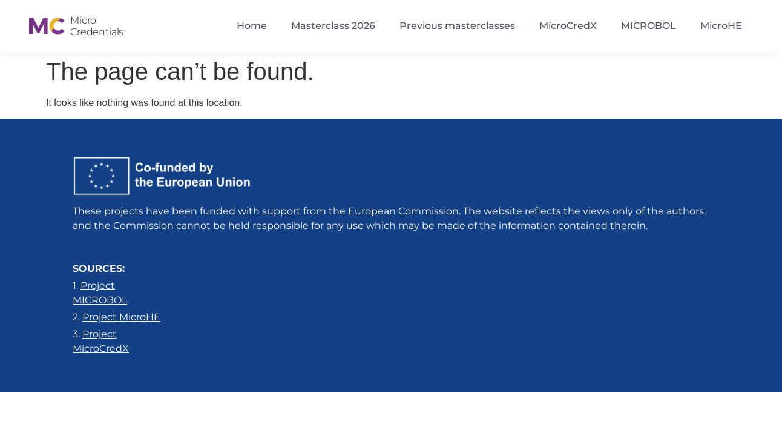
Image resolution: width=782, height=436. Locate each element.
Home (252, 25)
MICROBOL (648, 25)
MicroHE (721, 25)
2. (116, 317)
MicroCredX (568, 25)
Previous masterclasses (457, 25)
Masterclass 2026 (333, 25)
